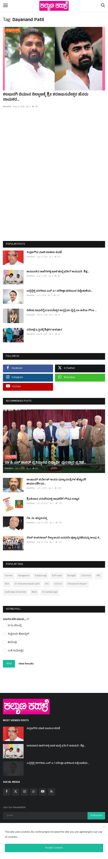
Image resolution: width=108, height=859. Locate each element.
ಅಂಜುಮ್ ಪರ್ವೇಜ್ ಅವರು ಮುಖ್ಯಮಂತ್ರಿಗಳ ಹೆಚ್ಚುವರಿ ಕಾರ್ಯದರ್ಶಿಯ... (56, 479)
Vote (9, 661)
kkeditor (7, 107)
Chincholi (86, 573)
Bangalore (23, 573)
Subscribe (96, 813)
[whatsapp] (33, 789)
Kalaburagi (41, 573)
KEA (7, 581)
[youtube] (42, 789)
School (58, 581)
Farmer (9, 573)
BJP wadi (57, 573)
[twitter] (15, 789)
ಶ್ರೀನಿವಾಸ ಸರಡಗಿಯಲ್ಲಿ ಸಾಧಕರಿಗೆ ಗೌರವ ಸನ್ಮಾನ (53, 496)
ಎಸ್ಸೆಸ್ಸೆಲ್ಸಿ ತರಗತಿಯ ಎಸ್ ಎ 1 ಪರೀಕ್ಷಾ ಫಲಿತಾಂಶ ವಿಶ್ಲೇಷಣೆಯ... (59, 291)
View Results (26, 661)
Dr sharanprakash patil (27, 581)
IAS (47, 581)
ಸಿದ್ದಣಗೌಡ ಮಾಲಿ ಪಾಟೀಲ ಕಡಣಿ (44, 253)
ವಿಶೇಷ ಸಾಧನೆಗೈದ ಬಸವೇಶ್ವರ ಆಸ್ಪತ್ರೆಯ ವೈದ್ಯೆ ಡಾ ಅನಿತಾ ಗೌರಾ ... (61, 311)
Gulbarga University (15, 589)
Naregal (71, 573)
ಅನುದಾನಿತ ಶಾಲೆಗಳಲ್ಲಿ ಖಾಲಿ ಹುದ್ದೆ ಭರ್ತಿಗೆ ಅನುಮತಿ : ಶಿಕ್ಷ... (58, 272)
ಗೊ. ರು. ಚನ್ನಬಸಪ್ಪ (37, 516)
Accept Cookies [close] (54, 848)
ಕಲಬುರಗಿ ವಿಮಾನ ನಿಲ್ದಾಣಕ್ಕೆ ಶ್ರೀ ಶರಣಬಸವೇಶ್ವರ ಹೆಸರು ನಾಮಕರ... (45, 97)
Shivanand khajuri (77, 581)
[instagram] (24, 789)
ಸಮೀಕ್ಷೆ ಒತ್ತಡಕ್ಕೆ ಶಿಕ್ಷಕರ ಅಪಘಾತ (44, 330)
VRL (98, 573)
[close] (104, 827)
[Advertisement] (54, 178)
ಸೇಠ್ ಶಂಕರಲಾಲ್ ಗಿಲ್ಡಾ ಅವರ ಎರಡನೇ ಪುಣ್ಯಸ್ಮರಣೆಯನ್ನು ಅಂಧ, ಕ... (64, 535)
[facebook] (6, 789)
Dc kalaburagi (49, 589)
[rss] (51, 789)
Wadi (34, 589)
